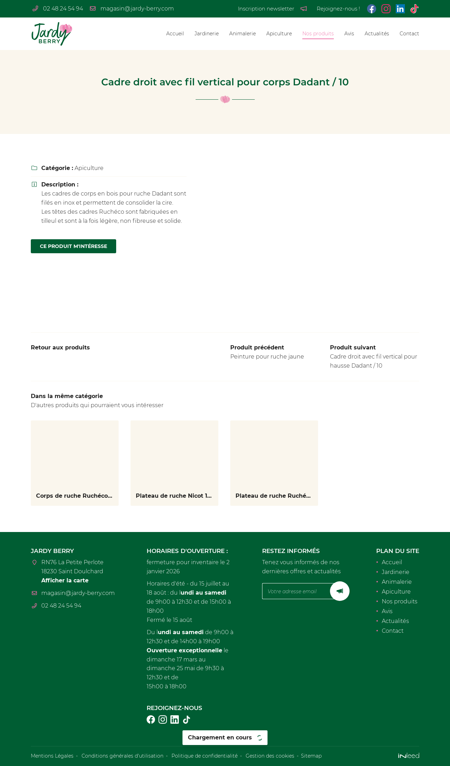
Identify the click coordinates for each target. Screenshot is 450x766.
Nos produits (318, 33)
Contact (409, 33)
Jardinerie (207, 33)
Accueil (175, 33)
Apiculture (279, 33)
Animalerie (242, 33)
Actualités (377, 33)
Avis (349, 33)
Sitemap (311, 756)
